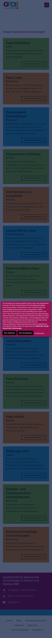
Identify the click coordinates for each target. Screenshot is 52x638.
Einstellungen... (40, 333)
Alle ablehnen (9, 333)
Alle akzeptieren (25, 333)
